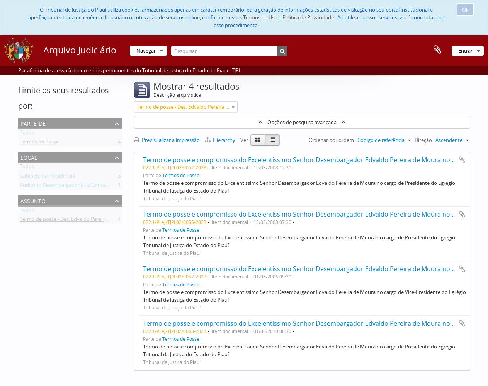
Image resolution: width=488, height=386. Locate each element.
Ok (465, 9)
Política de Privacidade (308, 17)
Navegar (146, 50)
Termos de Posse (39, 143)
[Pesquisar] (229, 51)
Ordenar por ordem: (332, 140)
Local (28, 157)
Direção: (424, 140)
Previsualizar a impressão (167, 140)
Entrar (465, 50)
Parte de (33, 123)
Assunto (33, 200)
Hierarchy (220, 140)
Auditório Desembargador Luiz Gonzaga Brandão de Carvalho (90, 186)
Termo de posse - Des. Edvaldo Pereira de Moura (75, 220)
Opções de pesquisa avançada (302, 122)
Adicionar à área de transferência (462, 160)
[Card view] (257, 140)
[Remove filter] (233, 107)
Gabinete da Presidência (47, 177)
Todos (27, 133)
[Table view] (272, 140)
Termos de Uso (260, 17)
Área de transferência (437, 50)
